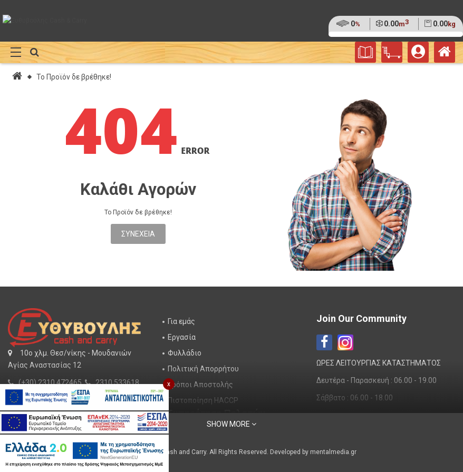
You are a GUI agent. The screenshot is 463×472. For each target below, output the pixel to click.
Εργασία (182, 337)
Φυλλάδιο (184, 353)
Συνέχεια (138, 234)
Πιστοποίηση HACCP (203, 400)
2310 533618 (117, 382)
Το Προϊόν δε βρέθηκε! (73, 77)
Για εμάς (181, 321)
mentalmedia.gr (333, 452)
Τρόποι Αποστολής (200, 384)
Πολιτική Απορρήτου (203, 369)
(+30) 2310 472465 (50, 382)
